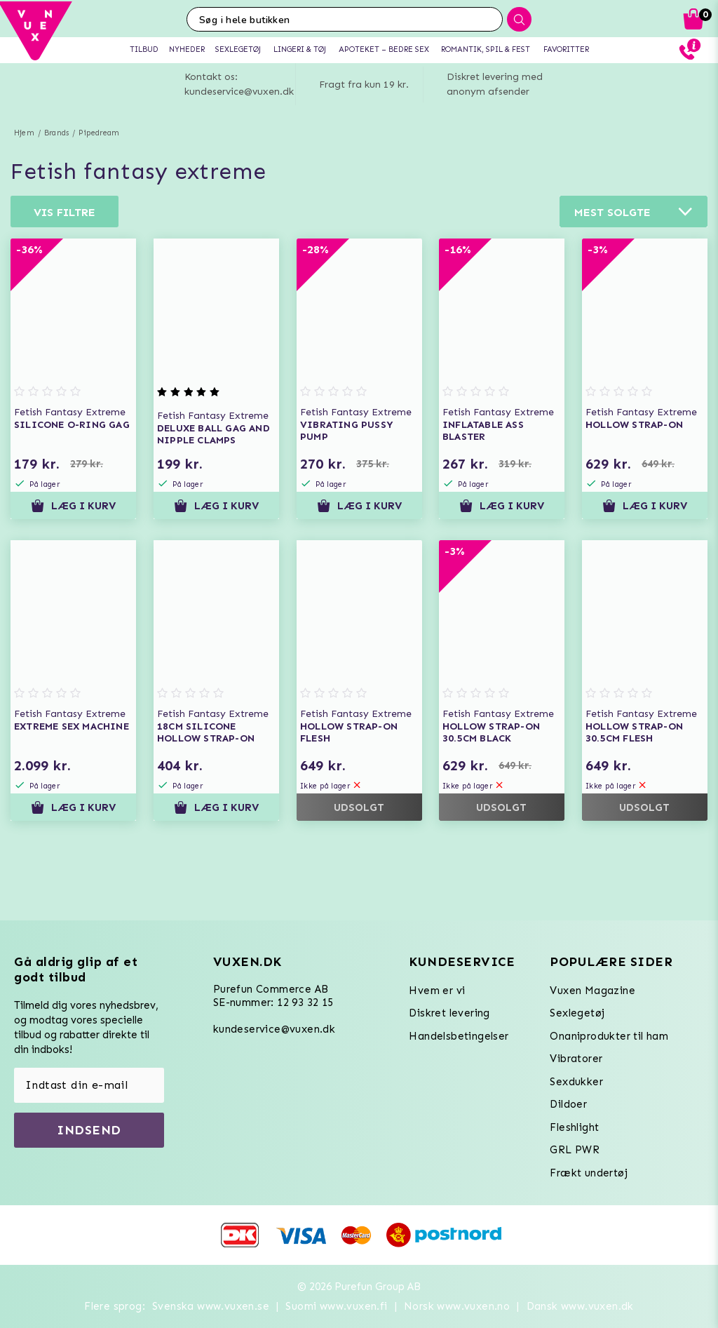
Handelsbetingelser (458, 1036)
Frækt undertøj (589, 1173)
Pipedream (99, 133)
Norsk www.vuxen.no (457, 1306)
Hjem (24, 133)
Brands (56, 133)
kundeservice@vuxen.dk (274, 1029)
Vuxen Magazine (592, 990)
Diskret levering (449, 1013)
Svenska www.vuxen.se (210, 1306)
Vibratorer (576, 1058)
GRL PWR (575, 1149)
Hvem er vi (437, 990)
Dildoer (568, 1104)
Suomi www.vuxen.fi (336, 1306)
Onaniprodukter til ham (609, 1036)
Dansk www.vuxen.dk (580, 1306)
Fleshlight (574, 1127)
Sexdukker (576, 1081)
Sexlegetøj (577, 1013)
